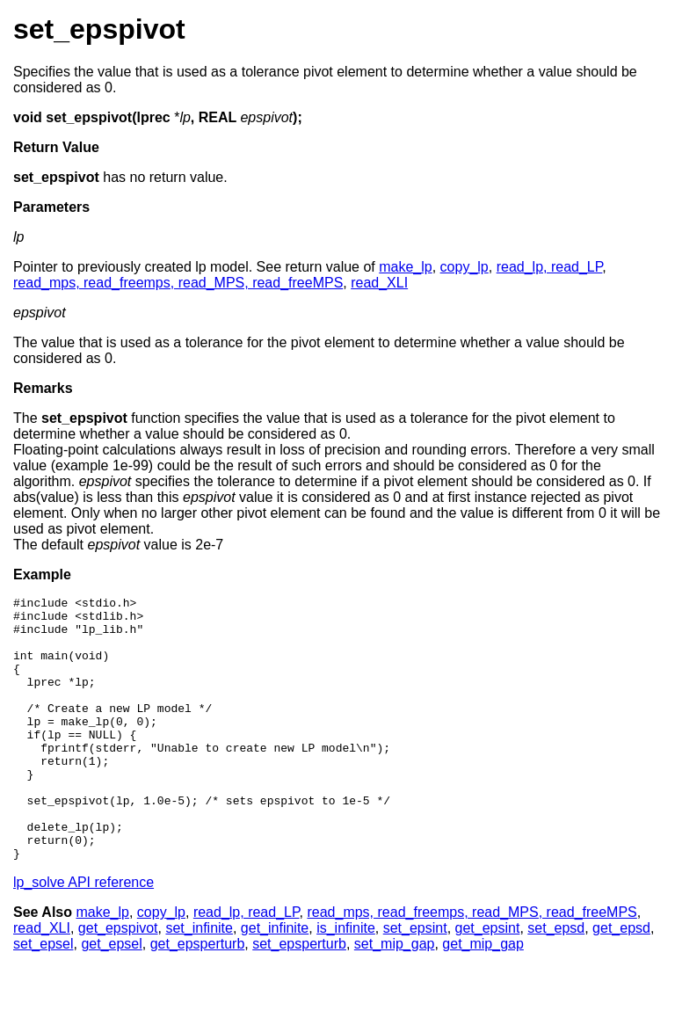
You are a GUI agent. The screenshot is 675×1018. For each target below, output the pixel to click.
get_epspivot (118, 980)
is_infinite (345, 980)
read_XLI (379, 282)
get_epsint (487, 980)
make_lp (405, 266)
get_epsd (621, 980)
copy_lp (464, 266)
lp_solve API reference (83, 934)
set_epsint (415, 980)
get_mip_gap (483, 996)
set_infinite (199, 980)
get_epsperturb (197, 996)
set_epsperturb (299, 996)
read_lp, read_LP (550, 266)
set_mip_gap (394, 996)
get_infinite (274, 980)
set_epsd (555, 980)
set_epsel (43, 996)
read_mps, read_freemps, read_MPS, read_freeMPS (178, 282)
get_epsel (111, 996)
